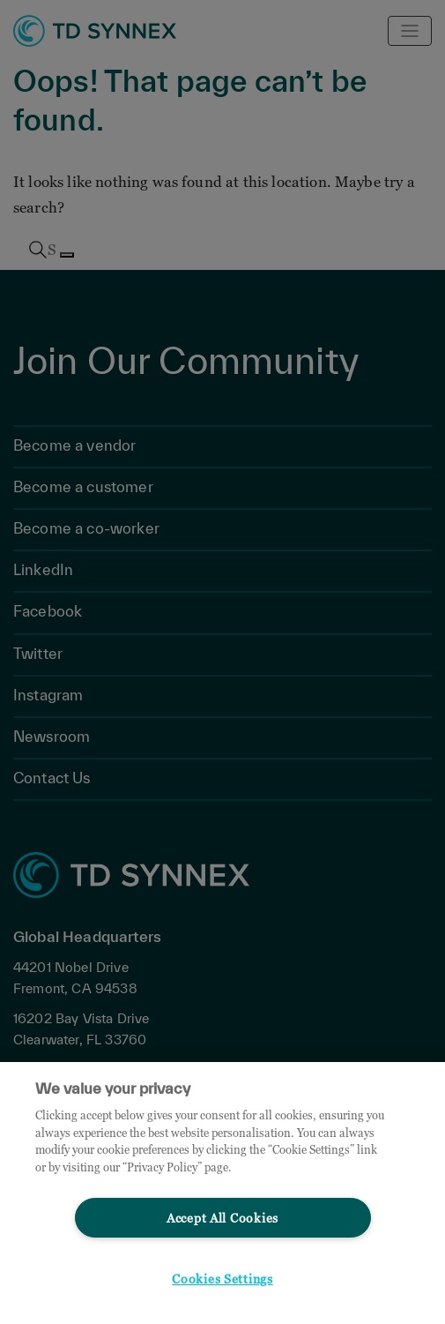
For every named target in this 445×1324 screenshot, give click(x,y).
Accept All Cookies (222, 1217)
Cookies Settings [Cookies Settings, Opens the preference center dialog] (222, 1278)
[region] (222, 1193)
